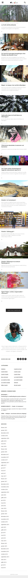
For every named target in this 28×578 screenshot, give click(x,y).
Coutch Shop (17, 374)
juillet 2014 (3, 562)
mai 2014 (3, 567)
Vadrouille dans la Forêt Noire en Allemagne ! (11, 116)
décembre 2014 (5, 548)
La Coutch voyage (5, 83)
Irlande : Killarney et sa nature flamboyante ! (10, 262)
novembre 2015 (5, 519)
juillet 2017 (3, 465)
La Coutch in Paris (5, 379)
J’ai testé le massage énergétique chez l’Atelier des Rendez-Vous (13, 54)
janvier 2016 (4, 513)
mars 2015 (3, 540)
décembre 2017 (5, 454)
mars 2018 (3, 446)
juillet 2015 (3, 530)
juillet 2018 (3, 441)
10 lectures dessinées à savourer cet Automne (12, 146)
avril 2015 (3, 538)
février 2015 (4, 543)
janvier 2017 (4, 481)
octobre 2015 (4, 522)
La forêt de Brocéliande (8, 25)
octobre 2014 (4, 554)
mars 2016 (3, 508)
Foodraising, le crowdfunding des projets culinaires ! (13, 396)
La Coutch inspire (5, 51)
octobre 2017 (4, 460)
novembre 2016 (5, 486)
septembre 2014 (5, 556)
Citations (3, 369)
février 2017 (4, 478)
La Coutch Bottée (18, 377)
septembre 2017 (5, 462)
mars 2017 (3, 476)
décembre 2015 (5, 516)
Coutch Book (4, 143)
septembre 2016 (5, 492)
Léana (2, 413)
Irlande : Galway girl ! (7, 231)
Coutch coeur (17, 371)
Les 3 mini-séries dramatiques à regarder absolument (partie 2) (11, 169)
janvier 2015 (4, 546)
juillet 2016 (3, 497)
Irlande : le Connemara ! (8, 200)
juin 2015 (3, 532)
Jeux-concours (4, 377)
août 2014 (3, 559)
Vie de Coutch (17, 385)
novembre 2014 (5, 551)
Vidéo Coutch (4, 385)
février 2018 (4, 449)
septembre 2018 (5, 438)
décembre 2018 (5, 433)
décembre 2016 (5, 484)
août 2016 (3, 495)
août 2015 (3, 527)
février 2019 (4, 427)
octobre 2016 (4, 489)
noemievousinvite (5, 406)
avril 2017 (3, 473)
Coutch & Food (17, 369)
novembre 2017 (5, 457)
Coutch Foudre (4, 374)
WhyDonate (4, 394)
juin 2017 (3, 468)
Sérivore (3, 166)
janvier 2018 (4, 452)
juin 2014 (3, 565)
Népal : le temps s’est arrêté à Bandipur (13, 85)
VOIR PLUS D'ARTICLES (14, 310)
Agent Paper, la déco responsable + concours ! (12, 292)
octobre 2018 (4, 435)
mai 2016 (3, 503)
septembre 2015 (5, 524)
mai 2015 (3, 535)
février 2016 (4, 511)
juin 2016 (3, 500)
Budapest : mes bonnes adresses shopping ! (16, 413)
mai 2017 (3, 470)
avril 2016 (3, 505)
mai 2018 (3, 443)
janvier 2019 (4, 430)
